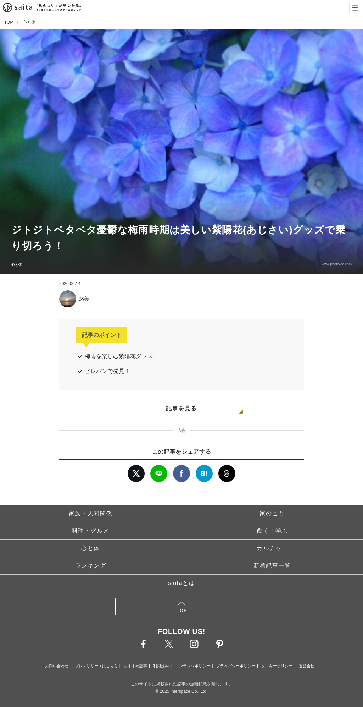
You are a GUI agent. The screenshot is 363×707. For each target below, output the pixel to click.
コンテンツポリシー (192, 666)
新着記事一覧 (272, 566)
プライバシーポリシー (235, 666)
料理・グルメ (91, 531)
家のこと (272, 513)
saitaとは (181, 583)
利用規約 (161, 666)
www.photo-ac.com (337, 264)
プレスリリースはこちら (96, 666)
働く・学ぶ (272, 531)
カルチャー (272, 548)
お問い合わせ (56, 666)
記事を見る (181, 408)
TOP (8, 22)
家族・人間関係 (90, 513)
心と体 (29, 22)
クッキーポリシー (276, 666)
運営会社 (306, 666)
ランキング (90, 566)
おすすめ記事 (135, 666)
